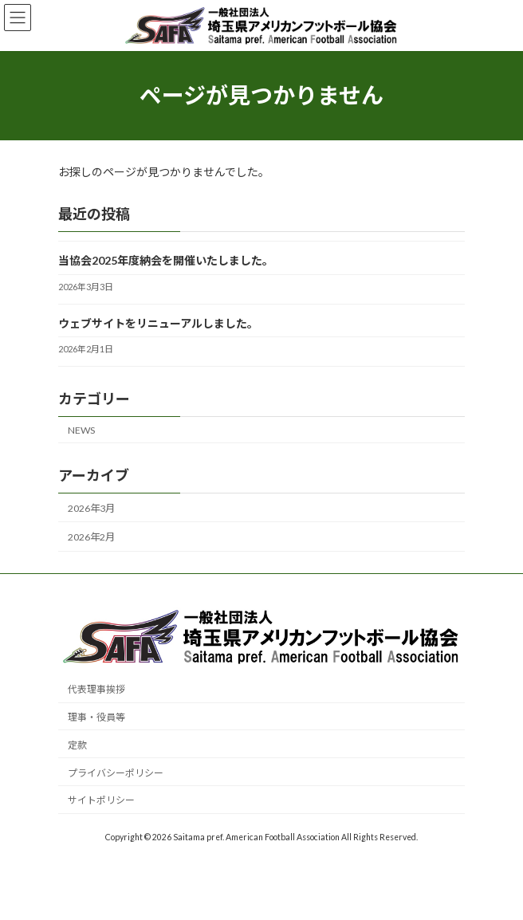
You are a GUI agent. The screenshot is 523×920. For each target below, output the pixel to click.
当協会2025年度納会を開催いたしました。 (165, 260)
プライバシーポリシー (115, 773)
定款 (77, 745)
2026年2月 (91, 537)
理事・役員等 (96, 717)
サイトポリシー (101, 801)
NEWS (81, 429)
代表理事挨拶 (96, 690)
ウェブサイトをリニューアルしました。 (158, 322)
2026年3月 (91, 508)
